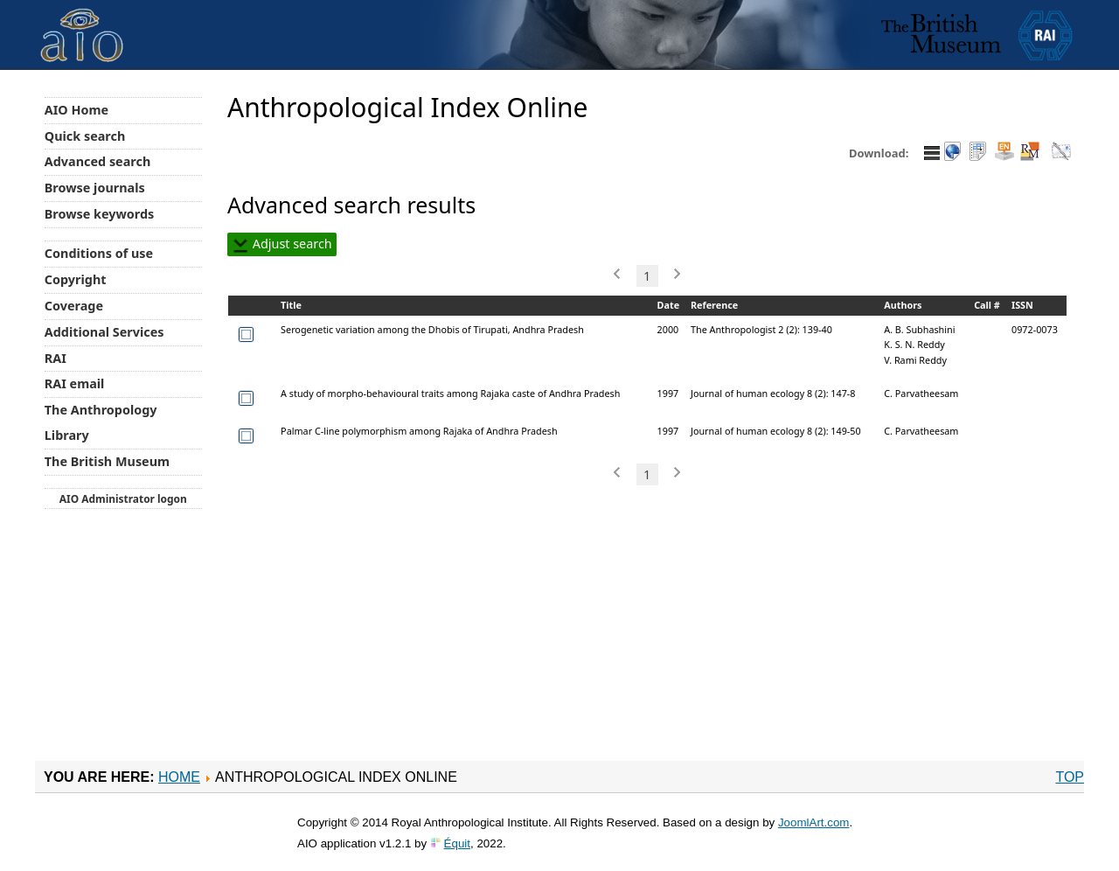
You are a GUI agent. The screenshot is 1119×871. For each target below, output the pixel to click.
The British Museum (107, 461)
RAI (55, 358)
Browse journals (95, 187)
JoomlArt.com (813, 822)
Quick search (85, 136)
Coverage (74, 305)
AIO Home (76, 109)
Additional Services (104, 332)
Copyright (76, 279)
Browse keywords (100, 214)
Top (1069, 777)
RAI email (75, 383)
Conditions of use (99, 253)
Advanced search (97, 161)
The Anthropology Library (101, 422)
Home (179, 777)
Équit (457, 843)
